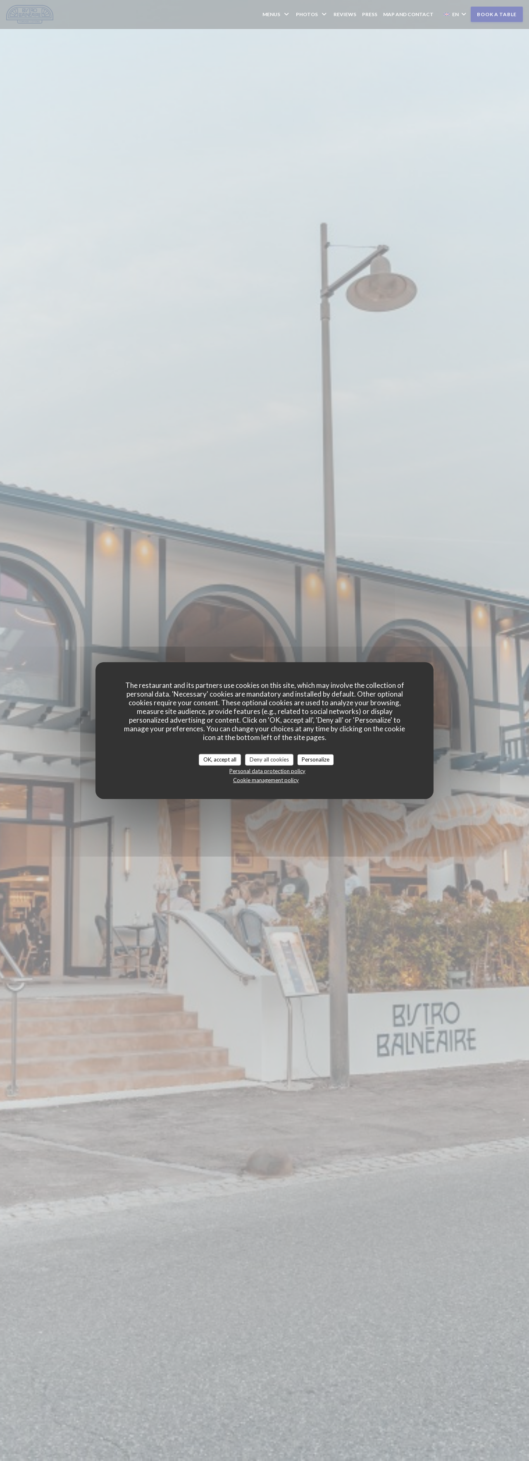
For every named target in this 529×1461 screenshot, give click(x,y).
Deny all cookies (269, 759)
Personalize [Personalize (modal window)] (315, 759)
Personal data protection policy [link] (267, 770)
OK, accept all (219, 759)
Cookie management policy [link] (266, 779)
